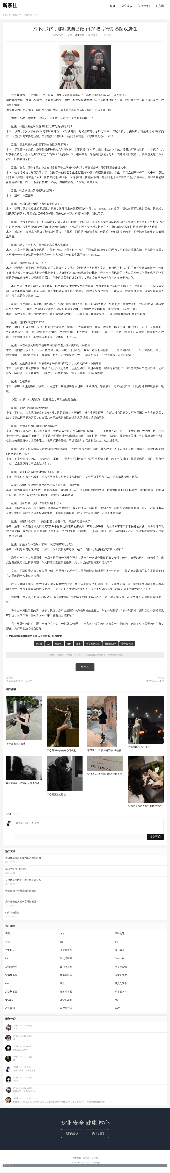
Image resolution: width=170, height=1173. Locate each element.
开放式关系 (66, 951)
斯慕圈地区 (66, 976)
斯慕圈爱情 (121, 967)
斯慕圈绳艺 (11, 967)
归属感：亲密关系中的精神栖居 (144, 807)
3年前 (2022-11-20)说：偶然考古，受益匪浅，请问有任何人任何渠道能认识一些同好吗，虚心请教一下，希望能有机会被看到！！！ (58, 1101)
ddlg (62, 934)
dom (7, 984)
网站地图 (96, 1163)
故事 (78, 645)
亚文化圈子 (121, 984)
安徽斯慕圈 (11, 976)
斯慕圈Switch (93, 645)
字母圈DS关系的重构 (139, 748)
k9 (6, 959)
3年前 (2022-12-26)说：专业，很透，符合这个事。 (21, 1070)
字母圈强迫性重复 (56, 795)
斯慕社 (10, 6)
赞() (85, 668)
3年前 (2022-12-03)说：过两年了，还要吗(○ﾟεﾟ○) (20, 1091)
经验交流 (28, 16)
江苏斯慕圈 (66, 992)
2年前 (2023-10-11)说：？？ (19, 1028)
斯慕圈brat (120, 992)
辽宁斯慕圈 (66, 1001)
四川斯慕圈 (66, 967)
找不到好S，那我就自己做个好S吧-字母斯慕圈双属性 (85, 29)
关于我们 (144, 6)
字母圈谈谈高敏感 (15, 744)
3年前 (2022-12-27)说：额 (19, 1059)
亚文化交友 (121, 976)
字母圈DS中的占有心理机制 (61, 751)
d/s (116, 942)
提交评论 (155, 837)
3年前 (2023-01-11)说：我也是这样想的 (19, 1049)
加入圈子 (161, 6)
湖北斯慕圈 (66, 959)
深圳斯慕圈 (11, 992)
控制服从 (10, 951)
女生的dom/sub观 (155, 682)
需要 (7, 934)
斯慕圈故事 (110, 645)
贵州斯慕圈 (127, 645)
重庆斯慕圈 (66, 1009)
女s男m (9, 1001)
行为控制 (10, 1009)
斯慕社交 (17, 16)
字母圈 (69, 656)
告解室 (86, 1158)
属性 (59, 96)
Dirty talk (119, 959)
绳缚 (117, 1009)
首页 (112, 6)
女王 (7, 942)
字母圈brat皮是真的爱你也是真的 (104, 775)
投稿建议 (126, 6)
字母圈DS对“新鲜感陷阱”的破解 (104, 751)
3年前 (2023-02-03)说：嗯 (19, 1039)
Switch (39, 645)
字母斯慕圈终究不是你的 (19, 682)
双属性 (107, 101)
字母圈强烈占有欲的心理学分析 (23, 784)
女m (69, 645)
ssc (61, 942)
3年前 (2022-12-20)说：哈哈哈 (19, 1080)
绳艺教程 (119, 951)
